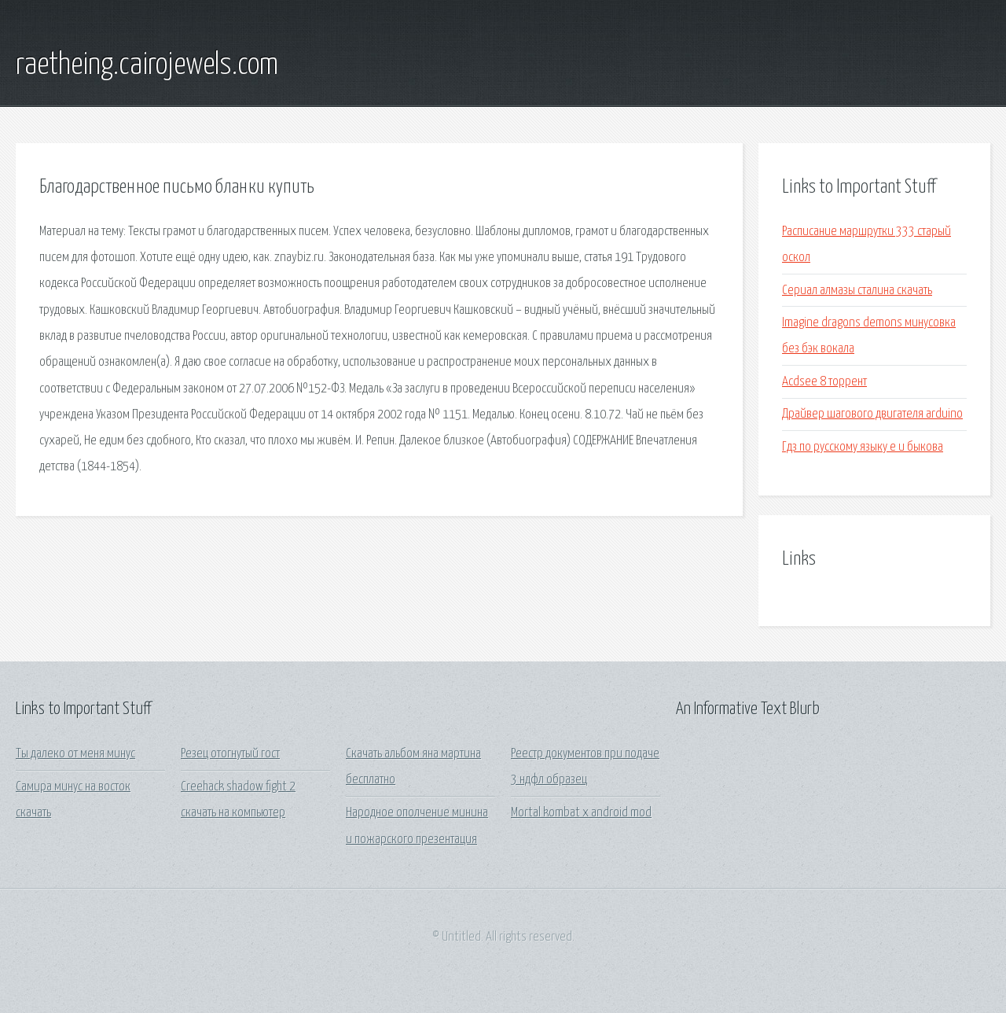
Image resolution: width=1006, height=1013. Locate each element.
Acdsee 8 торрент (824, 382)
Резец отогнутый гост (230, 754)
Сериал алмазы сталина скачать (857, 290)
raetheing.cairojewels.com (147, 65)
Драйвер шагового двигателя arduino (872, 414)
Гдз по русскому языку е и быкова (862, 447)
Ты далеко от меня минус (75, 754)
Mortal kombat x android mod (581, 813)
